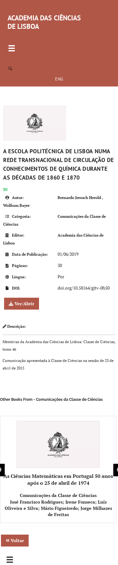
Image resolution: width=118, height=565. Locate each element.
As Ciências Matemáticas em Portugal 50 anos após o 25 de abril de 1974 (58, 453)
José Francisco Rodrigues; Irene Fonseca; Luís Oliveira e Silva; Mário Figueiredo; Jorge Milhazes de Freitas (58, 508)
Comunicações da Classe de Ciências (58, 495)
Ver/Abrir (21, 303)
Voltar (15, 540)
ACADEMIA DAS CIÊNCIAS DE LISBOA (44, 22)
